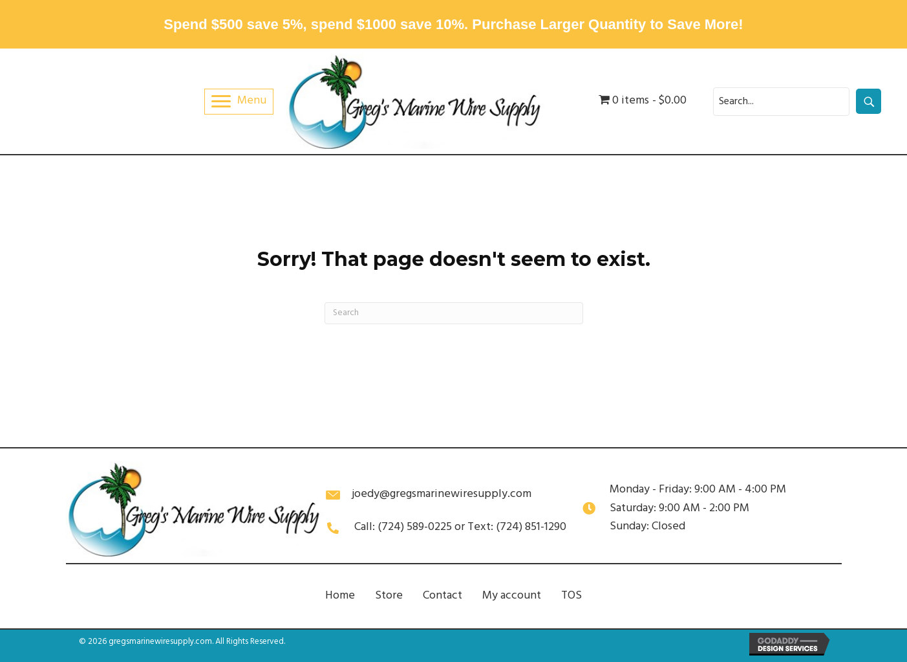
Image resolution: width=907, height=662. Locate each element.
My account (511, 595)
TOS (571, 595)
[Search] (454, 313)
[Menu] (238, 102)
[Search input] (781, 101)
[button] (868, 101)
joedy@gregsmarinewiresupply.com (441, 494)
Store (389, 595)
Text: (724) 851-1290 (516, 527)
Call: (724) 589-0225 (403, 527)
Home (340, 595)
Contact (442, 595)
